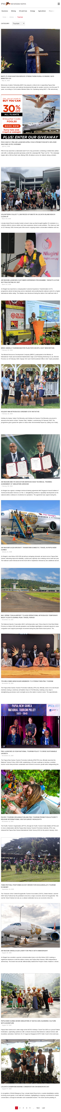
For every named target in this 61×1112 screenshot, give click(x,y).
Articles (11, 17)
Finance (51, 11)
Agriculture (42, 11)
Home (4, 17)
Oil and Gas (23, 11)
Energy (32, 11)
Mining (13, 11)
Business (5, 11)
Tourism (20, 17)
